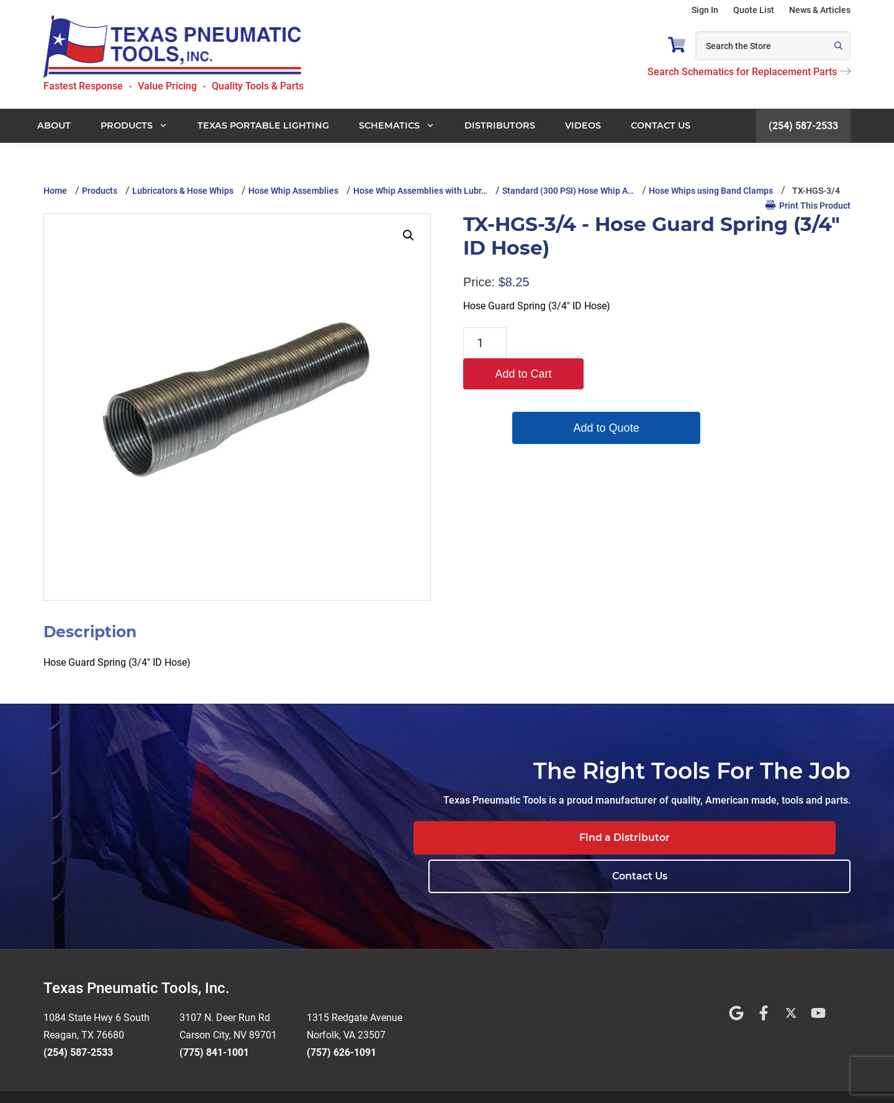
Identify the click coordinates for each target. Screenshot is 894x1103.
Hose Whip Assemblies (293, 191)
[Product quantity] (485, 342)
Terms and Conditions (403, 1078)
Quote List (753, 10)
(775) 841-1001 (214, 1014)
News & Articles (820, 10)
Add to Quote (571, 397)
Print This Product (808, 205)
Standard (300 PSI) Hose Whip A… (568, 191)
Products (99, 191)
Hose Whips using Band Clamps (711, 191)
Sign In (705, 10)
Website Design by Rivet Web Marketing (272, 1078)
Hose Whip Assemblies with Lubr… (420, 191)
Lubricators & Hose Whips (182, 191)
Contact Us (773, 837)
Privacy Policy (483, 1078)
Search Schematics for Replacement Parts (749, 72)
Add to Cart (571, 343)
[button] (408, 235)
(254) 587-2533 (803, 126)
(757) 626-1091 (341, 1014)
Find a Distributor (600, 837)
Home (55, 191)
